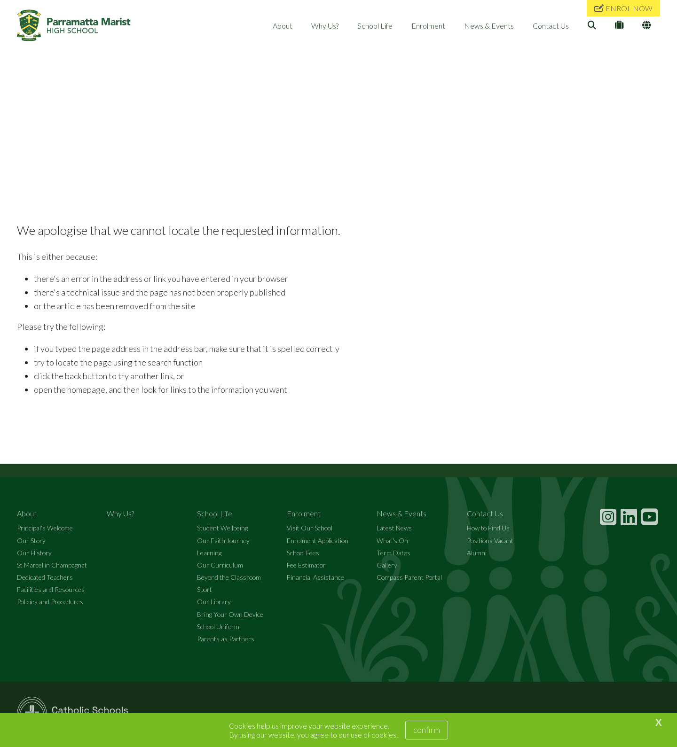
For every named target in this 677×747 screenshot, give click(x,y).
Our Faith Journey (223, 541)
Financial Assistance (315, 578)
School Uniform (218, 627)
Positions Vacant (490, 541)
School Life (375, 25)
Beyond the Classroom (229, 578)
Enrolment (428, 25)
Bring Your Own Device (230, 615)
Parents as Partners (225, 639)
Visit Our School (309, 529)
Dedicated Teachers (45, 578)
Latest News (394, 529)
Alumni (477, 553)
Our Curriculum (220, 565)
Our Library (214, 603)
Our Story (31, 541)
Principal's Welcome (45, 529)
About (282, 25)
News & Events (489, 25)
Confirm (426, 729)
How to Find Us (488, 529)
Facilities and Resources (51, 590)
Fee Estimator (306, 565)
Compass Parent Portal (409, 578)
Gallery (387, 565)
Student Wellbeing (222, 529)
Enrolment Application (317, 541)
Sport (204, 590)
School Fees (303, 553)
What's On (392, 541)
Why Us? (324, 25)
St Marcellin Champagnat (52, 565)
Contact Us (551, 25)
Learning (209, 553)
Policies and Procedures (50, 603)
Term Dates (393, 553)
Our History (34, 553)
